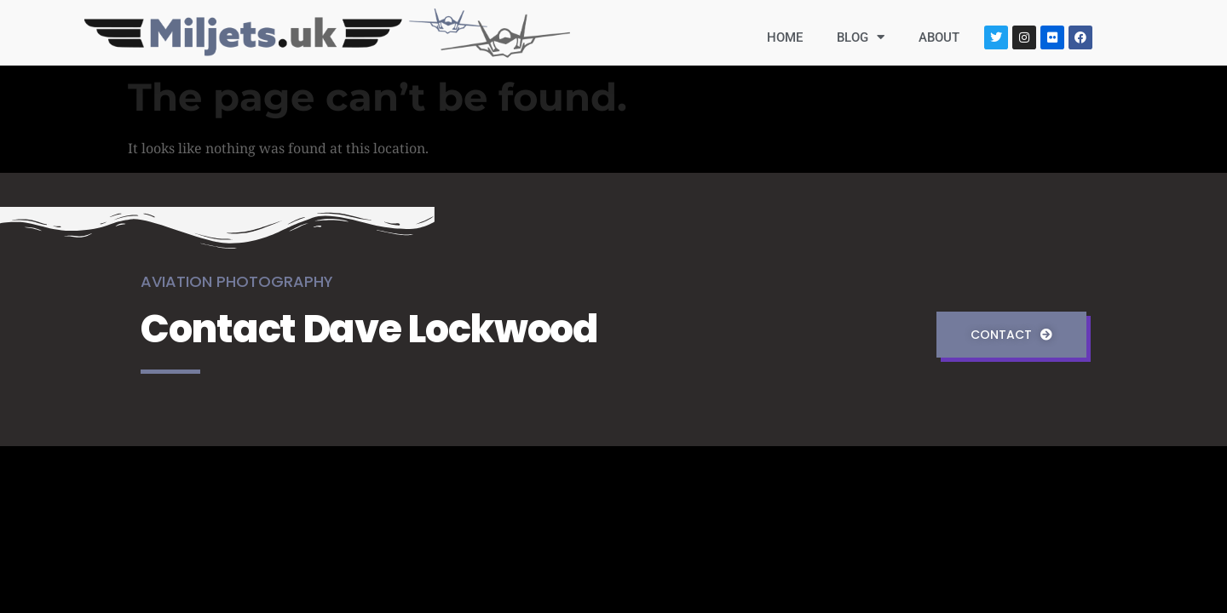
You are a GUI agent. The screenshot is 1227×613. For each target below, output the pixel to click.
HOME (785, 37)
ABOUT (939, 37)
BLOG (860, 37)
